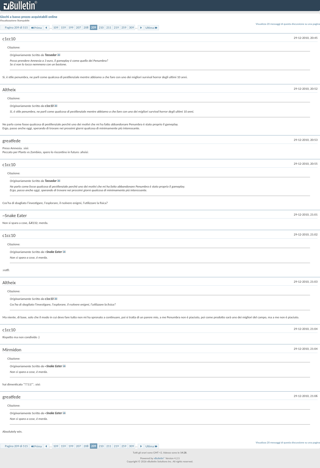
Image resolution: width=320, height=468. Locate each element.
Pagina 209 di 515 (16, 27)
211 (108, 27)
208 (86, 27)
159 (63, 27)
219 (116, 27)
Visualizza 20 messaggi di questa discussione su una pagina (288, 24)
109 (55, 27)
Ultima (151, 27)
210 (101, 27)
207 (78, 27)
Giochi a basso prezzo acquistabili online (28, 17)
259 (124, 27)
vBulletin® (159, 458)
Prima (36, 27)
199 (70, 27)
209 (93, 27)
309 (131, 27)
